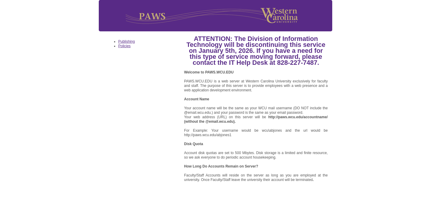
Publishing (126, 41)
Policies (124, 46)
